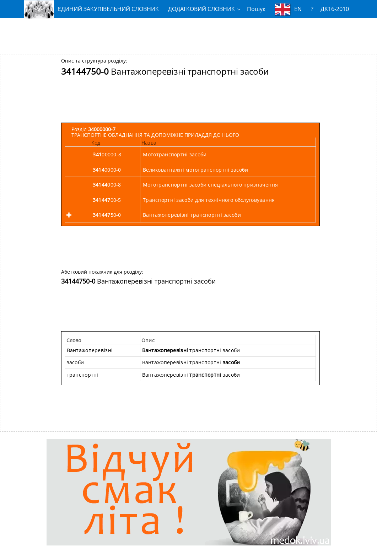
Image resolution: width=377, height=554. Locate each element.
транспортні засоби (191, 350)
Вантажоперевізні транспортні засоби (192, 214)
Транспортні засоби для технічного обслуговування (209, 200)
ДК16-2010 (335, 9)
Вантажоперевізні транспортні (191, 362)
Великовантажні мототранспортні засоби (195, 169)
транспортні (82, 374)
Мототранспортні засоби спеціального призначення (210, 184)
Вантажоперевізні (90, 350)
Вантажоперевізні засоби (191, 374)
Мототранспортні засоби (174, 154)
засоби (75, 362)
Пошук (256, 9)
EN (288, 9)
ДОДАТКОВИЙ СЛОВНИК (201, 9)
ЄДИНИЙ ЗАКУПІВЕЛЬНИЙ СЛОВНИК (91, 9)
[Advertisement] (188, 33)
